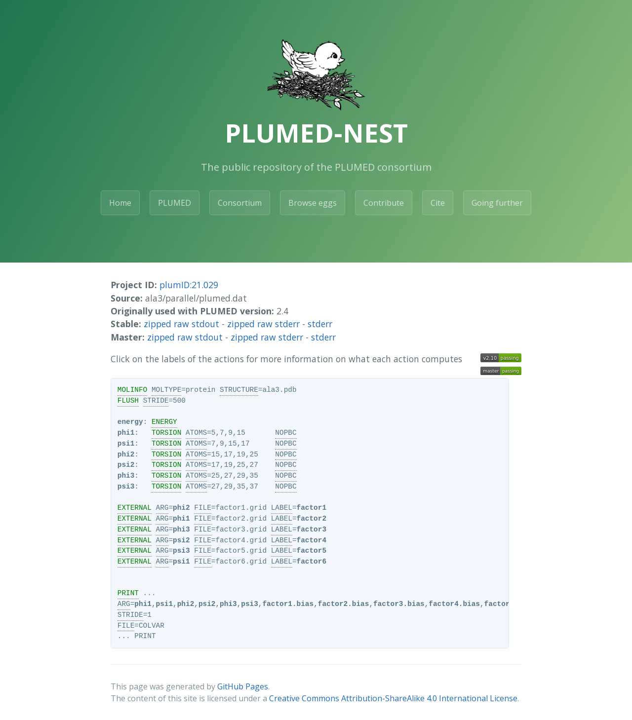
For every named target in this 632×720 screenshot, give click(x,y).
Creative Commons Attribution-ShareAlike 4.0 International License (393, 698)
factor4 (311, 540)
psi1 (126, 444)
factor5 (311, 551)
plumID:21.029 (188, 285)
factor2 (311, 519)
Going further (497, 202)
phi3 (126, 476)
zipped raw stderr (263, 324)
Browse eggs (312, 202)
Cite (438, 202)
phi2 (126, 454)
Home (120, 202)
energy (130, 422)
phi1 (126, 433)
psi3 (126, 487)
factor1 (311, 508)
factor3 (311, 529)
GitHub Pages (242, 686)
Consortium (240, 202)
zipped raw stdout (181, 324)
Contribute (383, 202)
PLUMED (174, 202)
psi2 (126, 465)
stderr (320, 324)
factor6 (311, 562)
